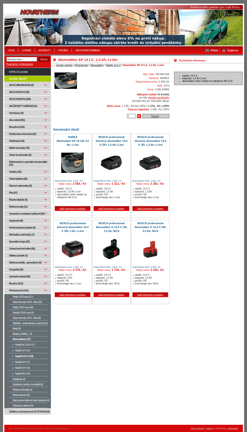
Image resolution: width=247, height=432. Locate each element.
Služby (30, 428)
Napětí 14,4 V (113, 65)
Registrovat (232, 50)
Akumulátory (97, 65)
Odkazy (209, 428)
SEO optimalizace (18, 428)
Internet (38, 428)
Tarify (46, 428)
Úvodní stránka (64, 65)
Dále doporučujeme (59, 428)
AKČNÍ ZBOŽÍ (18, 78)
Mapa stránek (197, 428)
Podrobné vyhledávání (19, 64)
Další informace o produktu (73, 208)
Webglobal (233, 428)
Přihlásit (214, 50)
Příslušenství (82, 65)
